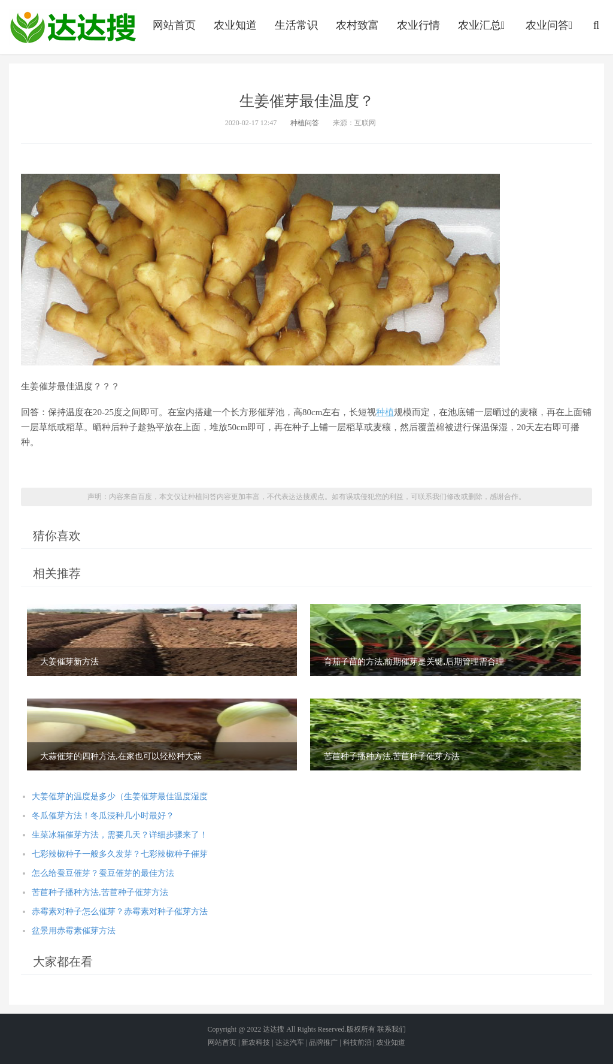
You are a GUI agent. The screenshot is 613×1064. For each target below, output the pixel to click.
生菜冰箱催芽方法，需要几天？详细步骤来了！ (120, 834)
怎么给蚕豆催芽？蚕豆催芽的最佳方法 (103, 873)
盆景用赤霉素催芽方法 (74, 930)
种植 (385, 412)
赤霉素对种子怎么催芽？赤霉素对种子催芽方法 (120, 911)
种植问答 (304, 123)
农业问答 (550, 25)
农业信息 (73, 27)
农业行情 (418, 25)
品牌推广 (323, 1042)
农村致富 (357, 25)
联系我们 (391, 1029)
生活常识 (296, 25)
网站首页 (174, 25)
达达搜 (273, 1029)
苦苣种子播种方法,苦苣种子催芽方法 (100, 892)
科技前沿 (357, 1042)
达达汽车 (289, 1042)
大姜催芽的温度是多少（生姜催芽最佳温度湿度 (120, 796)
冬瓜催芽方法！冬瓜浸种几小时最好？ (103, 815)
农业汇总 (483, 25)
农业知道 (235, 25)
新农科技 (255, 1042)
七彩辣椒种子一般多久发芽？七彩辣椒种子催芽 (120, 854)
